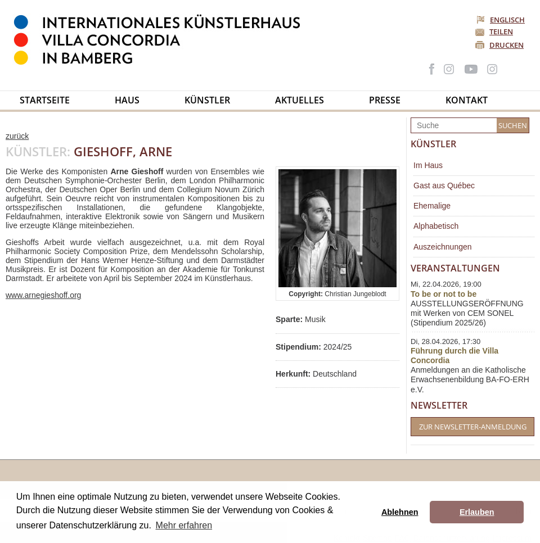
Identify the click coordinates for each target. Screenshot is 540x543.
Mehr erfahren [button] (184, 525)
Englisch (501, 20)
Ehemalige (432, 205)
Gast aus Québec (444, 185)
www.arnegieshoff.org (43, 295)
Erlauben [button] (477, 512)
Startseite (45, 100)
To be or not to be (443, 293)
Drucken (506, 45)
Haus (127, 100)
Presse (384, 100)
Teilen (501, 31)
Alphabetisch (435, 225)
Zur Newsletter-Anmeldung (472, 427)
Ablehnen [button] (399, 512)
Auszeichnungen (442, 246)
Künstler (207, 100)
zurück (17, 136)
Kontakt (467, 100)
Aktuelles (299, 100)
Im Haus (428, 165)
